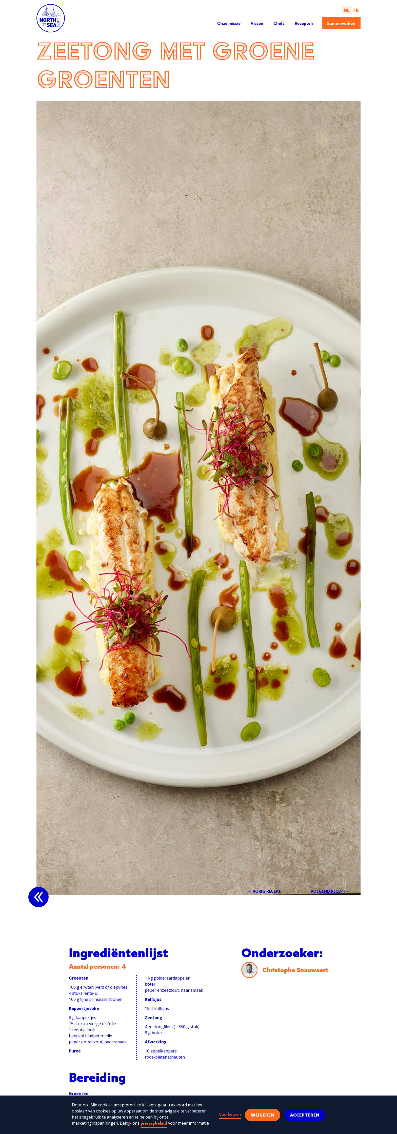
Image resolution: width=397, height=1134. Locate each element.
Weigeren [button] (262, 1115)
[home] (50, 18)
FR (356, 10)
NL (346, 10)
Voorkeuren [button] (230, 1114)
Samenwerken (341, 23)
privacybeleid (154, 1123)
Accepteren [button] (305, 1115)
